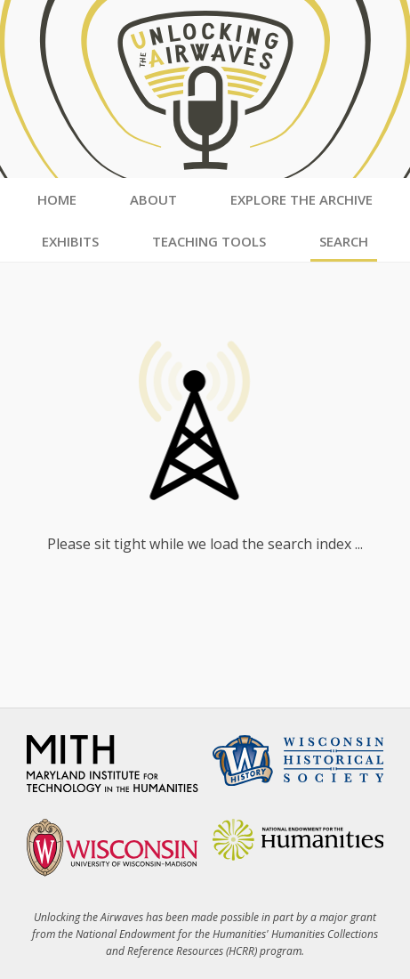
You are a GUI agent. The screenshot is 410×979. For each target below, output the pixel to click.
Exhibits (70, 241)
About (153, 199)
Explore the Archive (301, 199)
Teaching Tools (209, 241)
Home (56, 199)
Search (343, 241)
